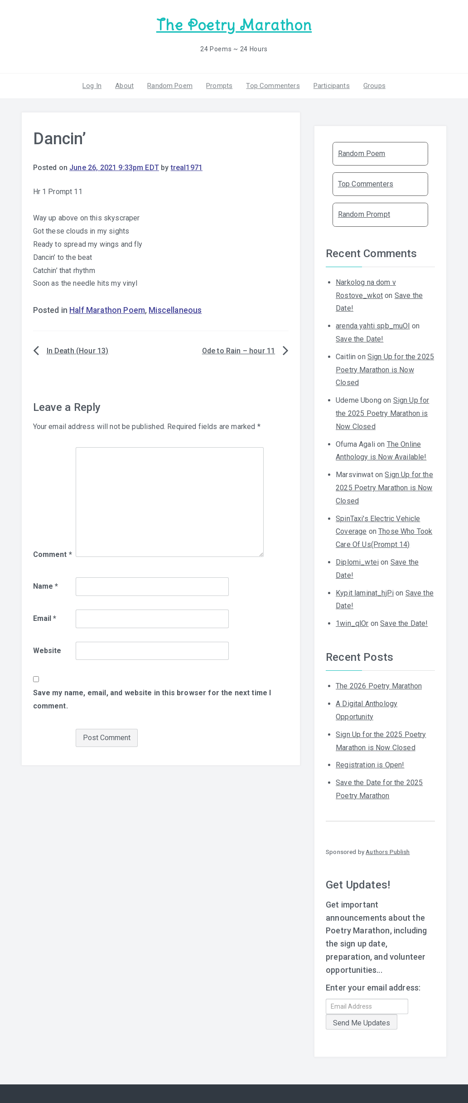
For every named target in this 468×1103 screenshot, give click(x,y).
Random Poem (170, 86)
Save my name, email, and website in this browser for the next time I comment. (152, 699)
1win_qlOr (352, 623)
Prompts (219, 86)
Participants (332, 86)
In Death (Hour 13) (78, 351)
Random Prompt (364, 214)
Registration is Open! (370, 765)
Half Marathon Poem (107, 310)
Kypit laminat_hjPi (365, 593)
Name (45, 586)
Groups (374, 86)
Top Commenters (272, 86)
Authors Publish (388, 851)
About (124, 86)
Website (47, 650)
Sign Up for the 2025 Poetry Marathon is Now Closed (385, 369)
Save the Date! (359, 339)
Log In (91, 86)
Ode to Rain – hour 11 (238, 351)
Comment (52, 554)
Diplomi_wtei (357, 562)
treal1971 (187, 167)
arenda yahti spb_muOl (373, 326)
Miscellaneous (175, 310)
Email (45, 618)
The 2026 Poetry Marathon (379, 686)
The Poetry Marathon (234, 25)
